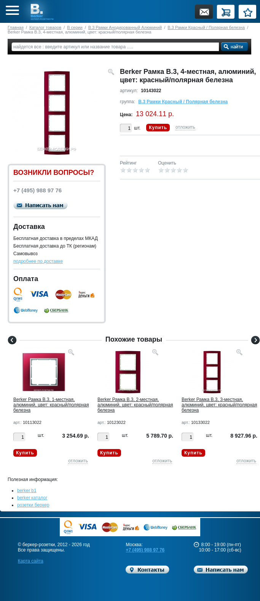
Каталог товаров (45, 27)
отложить (185, 127)
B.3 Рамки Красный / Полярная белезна (206, 27)
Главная (16, 27)
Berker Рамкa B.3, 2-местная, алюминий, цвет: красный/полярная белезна (135, 405)
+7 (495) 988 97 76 (145, 550)
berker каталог (32, 497)
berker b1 (27, 490)
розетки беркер (33, 505)
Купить (158, 127)
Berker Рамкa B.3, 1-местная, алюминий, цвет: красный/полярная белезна (51, 405)
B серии (74, 27)
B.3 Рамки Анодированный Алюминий (125, 27)
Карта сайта (30, 561)
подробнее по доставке (38, 261)
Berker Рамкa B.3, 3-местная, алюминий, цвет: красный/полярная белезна (219, 405)
